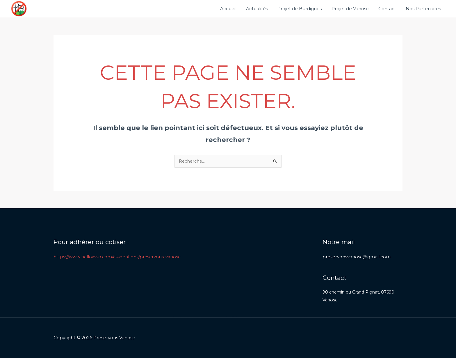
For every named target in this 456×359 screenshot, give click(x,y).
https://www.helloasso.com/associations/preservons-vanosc (118, 257)
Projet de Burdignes (303, 8)
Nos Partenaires (423, 8)
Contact (389, 8)
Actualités (261, 8)
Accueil (233, 8)
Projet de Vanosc (352, 8)
